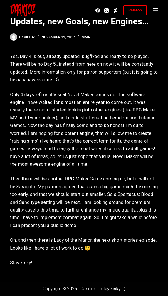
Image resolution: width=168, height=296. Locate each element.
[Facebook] (97, 10)
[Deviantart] (115, 10)
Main (86, 37)
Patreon (135, 10)
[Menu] (155, 10)
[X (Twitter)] (106, 10)
